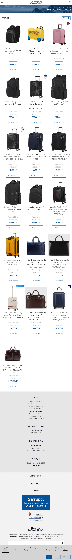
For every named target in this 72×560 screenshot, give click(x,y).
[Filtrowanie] (64, 18)
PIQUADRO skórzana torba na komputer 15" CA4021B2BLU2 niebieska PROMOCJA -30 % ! (36, 263)
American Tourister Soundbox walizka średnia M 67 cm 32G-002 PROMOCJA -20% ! (36, 105)
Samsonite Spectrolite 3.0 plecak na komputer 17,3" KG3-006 (36, 209)
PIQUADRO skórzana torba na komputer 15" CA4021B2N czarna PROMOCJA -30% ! (59, 263)
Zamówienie (36, 475)
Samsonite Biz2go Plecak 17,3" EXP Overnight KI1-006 (13, 209)
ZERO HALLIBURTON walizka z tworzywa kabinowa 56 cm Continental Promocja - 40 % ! (59, 316)
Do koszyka (13, 69)
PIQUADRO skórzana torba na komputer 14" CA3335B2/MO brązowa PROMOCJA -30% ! (36, 316)
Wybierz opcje (13, 122)
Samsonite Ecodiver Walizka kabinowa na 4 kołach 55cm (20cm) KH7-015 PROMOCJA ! (59, 210)
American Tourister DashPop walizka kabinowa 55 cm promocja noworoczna (59, 51)
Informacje (36, 483)
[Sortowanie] (68, 18)
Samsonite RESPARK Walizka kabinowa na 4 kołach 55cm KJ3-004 (36, 156)
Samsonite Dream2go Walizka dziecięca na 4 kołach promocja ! (36, 51)
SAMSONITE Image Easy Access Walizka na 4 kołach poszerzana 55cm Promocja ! (13, 315)
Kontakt (36, 490)
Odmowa (57, 557)
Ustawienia (66, 557)
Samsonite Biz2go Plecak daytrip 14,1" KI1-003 (13, 103)
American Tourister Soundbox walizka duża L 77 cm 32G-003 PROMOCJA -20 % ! (13, 157)
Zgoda (49, 557)
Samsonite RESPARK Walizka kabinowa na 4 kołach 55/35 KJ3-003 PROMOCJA (59, 156)
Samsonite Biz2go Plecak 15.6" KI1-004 (59, 103)
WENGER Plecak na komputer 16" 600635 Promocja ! (13, 51)
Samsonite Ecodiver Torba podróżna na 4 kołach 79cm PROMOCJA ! (13, 262)
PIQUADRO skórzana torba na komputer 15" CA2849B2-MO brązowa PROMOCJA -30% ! (13, 368)
